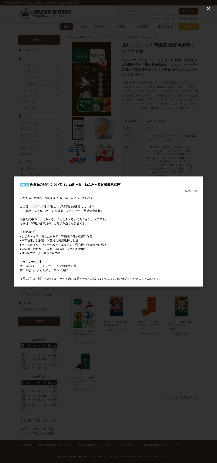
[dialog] (108, 231)
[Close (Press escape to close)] (208, 8)
